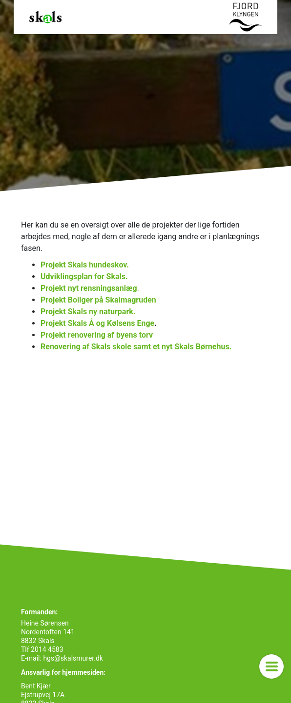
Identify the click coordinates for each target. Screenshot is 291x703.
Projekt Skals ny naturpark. (88, 311)
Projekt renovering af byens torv (98, 335)
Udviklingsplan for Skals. (84, 276)
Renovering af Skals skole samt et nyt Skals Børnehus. (136, 346)
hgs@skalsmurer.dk (72, 658)
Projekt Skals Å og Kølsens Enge (97, 323)
